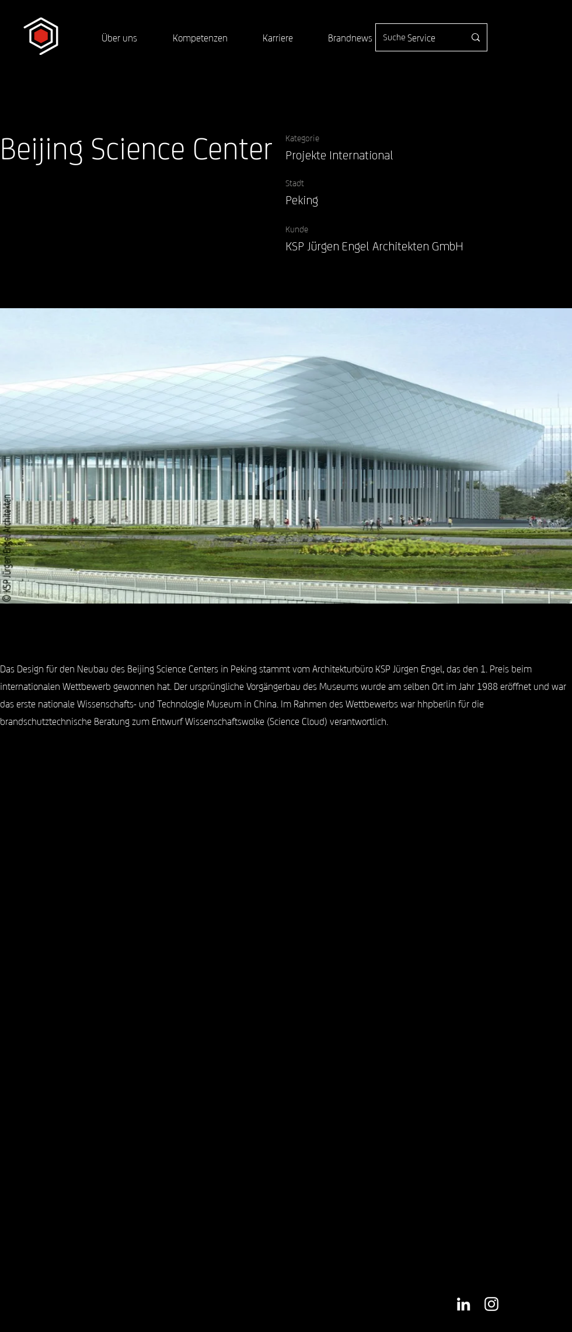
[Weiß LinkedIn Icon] (463, 1304)
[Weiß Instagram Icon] (491, 1304)
